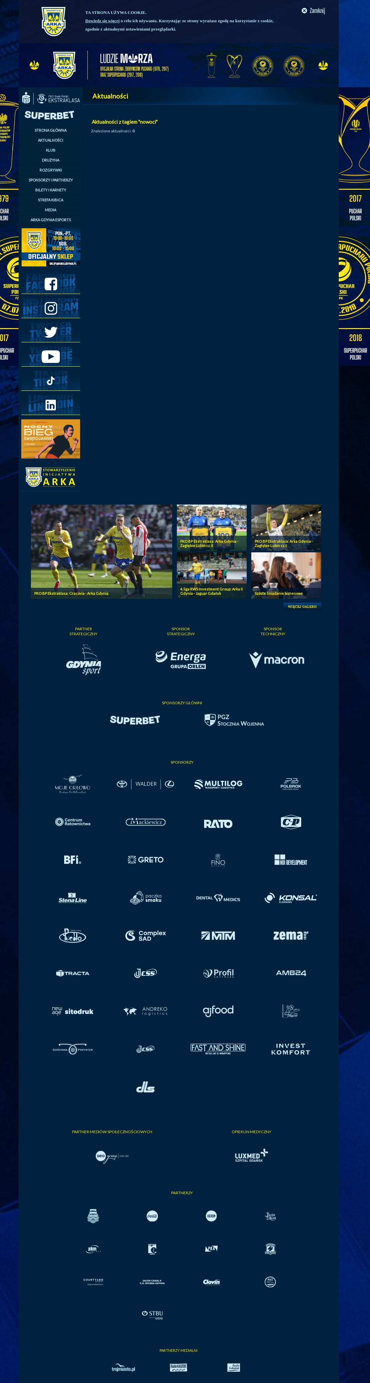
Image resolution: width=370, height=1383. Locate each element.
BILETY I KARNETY (50, 190)
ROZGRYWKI (51, 170)
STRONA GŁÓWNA (50, 130)
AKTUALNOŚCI (50, 140)
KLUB (51, 150)
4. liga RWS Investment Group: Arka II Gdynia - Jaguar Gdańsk (211, 591)
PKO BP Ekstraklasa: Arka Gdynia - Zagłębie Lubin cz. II (209, 543)
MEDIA (50, 210)
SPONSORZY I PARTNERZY (51, 180)
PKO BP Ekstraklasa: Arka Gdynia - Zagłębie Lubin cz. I (284, 543)
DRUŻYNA (50, 160)
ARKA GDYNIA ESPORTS (51, 220)
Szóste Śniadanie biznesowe (279, 593)
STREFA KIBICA (50, 200)
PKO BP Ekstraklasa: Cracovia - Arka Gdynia (71, 593)
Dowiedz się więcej (102, 20)
